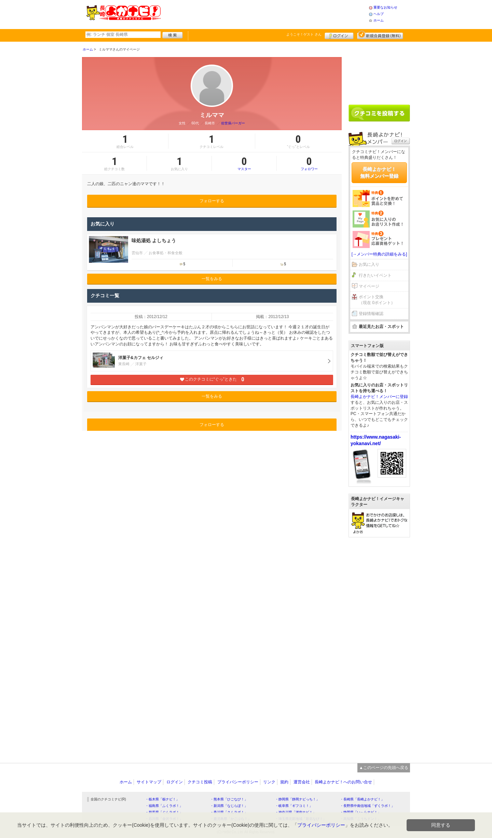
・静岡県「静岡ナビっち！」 (297, 799)
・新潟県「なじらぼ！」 (229, 806)
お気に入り (369, 264)
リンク (269, 782)
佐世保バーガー (233, 123)
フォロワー (309, 163)
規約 (284, 782)
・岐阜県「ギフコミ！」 (294, 806)
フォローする (212, 200)
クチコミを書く (379, 113)
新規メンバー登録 (380, 34)
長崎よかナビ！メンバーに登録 (379, 396)
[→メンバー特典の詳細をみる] (379, 254)
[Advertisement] (264, 13)
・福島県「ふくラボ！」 (164, 806)
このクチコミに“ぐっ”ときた (212, 379)
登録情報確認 (371, 313)
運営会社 (301, 782)
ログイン (339, 34)
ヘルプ (378, 14)
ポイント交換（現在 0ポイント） (377, 299)
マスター (244, 163)
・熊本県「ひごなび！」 (229, 799)
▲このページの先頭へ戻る (383, 767)
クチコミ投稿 (200, 782)
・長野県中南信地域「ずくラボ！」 (367, 806)
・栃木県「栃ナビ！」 (162, 799)
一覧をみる (212, 278)
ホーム (378, 20)
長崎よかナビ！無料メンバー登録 (379, 172)
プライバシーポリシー (237, 782)
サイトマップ (149, 782)
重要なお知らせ (385, 7)
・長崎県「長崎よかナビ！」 (362, 799)
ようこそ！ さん (304, 34)
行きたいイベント (375, 275)
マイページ (369, 286)
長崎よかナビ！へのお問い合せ (343, 782)
